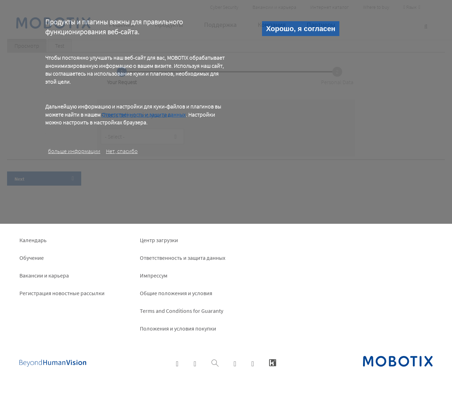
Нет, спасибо (122, 150)
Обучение (31, 257)
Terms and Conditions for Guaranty (181, 310)
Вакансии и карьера (44, 275)
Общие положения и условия (176, 293)
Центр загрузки (159, 240)
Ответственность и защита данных (144, 114)
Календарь (33, 240)
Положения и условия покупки (178, 328)
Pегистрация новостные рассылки (62, 293)
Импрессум (153, 275)
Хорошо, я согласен (300, 29)
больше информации (74, 150)
